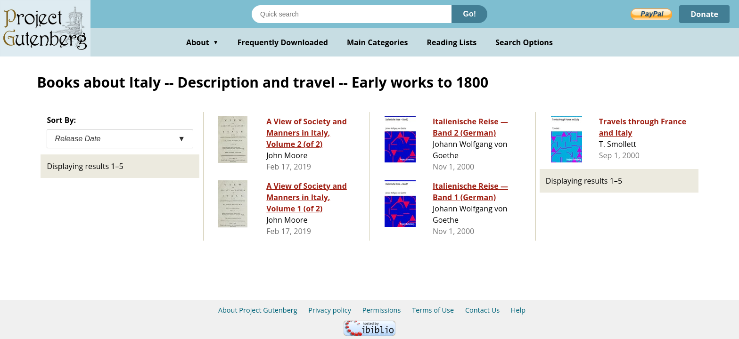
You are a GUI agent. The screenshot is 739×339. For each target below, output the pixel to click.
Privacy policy (329, 310)
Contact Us (482, 310)
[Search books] (352, 14)
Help (518, 310)
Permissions (381, 310)
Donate (704, 14)
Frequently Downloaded (283, 42)
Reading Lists (452, 42)
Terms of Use (433, 310)
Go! (469, 14)
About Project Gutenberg (257, 310)
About (202, 42)
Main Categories (377, 42)
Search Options (524, 42)
